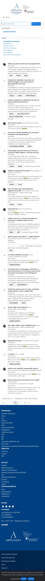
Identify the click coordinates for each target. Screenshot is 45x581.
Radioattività (5, 429)
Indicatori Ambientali (8, 413)
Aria (2, 418)
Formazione (5, 481)
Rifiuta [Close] (24, 579)
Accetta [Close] (31, 579)
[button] (6, 17)
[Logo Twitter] (6, 506)
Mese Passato (8, 50)
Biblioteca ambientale (8, 477)
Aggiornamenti (6, 491)
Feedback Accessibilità (21, 521)
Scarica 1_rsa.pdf (19, 354)
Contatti (4, 453)
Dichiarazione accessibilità (8, 561)
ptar (20, 184)
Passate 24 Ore (8, 46)
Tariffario (4, 465)
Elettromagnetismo (7, 427)
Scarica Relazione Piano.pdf (29, 341)
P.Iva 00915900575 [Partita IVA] (7, 517)
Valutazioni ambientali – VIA (10, 441)
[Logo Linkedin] (13, 506)
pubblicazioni (14, 265)
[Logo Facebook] (3, 506)
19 (25, 403)
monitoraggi (31, 95)
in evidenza (13, 303)
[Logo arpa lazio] (16, 9)
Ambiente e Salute (7, 432)
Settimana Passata (10, 48)
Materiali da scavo (7, 467)
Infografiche (5, 496)
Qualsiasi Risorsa (9, 32)
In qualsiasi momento (11, 41)
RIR (2, 439)
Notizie (10, 119)
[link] (1, 20)
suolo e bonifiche (16, 116)
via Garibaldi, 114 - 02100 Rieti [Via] (10, 512)
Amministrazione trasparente (9, 554)
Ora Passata (7, 43)
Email (7, 521)
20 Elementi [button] (8, 399)
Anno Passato (8, 52)
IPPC (2, 434)
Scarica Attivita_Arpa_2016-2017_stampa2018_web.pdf (24, 370)
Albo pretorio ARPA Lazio (8, 557)
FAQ (2, 474)
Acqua (3, 416)
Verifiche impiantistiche (9, 470)
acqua (11, 95)
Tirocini (3, 484)
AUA (2, 437)
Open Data (4, 444)
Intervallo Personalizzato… (12, 55)
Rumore (4, 420)
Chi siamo (4, 451)
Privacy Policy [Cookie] (15, 579)
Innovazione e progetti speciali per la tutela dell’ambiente (20, 446)
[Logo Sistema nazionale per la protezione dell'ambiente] (28, 9)
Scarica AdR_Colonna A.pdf (29, 123)
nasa (26, 75)
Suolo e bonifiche (7, 422)
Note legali (4, 568)
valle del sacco (23, 114)
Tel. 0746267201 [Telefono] (6, 514)
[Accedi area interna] (4, 524)
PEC (2, 521)
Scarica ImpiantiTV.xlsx (25, 209)
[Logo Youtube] (9, 506)
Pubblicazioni (5, 494)
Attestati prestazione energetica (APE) (13, 472)
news (18, 75)
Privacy (3, 564)
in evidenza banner (16, 146)
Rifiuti (3, 425)
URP (2, 456)
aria (11, 75)
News (3, 489)
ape (18, 232)
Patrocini (4, 479)
